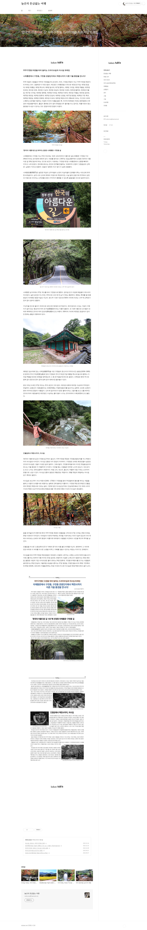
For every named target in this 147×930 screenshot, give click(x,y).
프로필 (105, 105)
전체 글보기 (107, 70)
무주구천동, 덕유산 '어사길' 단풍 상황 (36, 848)
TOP (124, 926)
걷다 (105, 93)
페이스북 (105, 151)
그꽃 (105, 96)
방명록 (50, 11)
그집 (105, 99)
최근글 (105, 125)
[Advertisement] (57, 809)
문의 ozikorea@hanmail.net (111, 119)
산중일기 (106, 89)
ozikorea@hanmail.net (31, 896)
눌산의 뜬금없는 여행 (33, 3)
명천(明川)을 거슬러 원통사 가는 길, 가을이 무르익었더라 (42, 845)
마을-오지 (106, 77)
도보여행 (106, 102)
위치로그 (39, 11)
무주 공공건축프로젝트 (110, 83)
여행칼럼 (106, 86)
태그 (29, 11)
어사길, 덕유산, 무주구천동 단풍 (35, 843)
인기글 (111, 125)
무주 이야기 (28, 840)
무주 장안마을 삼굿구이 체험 (34, 850)
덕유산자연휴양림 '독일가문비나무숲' (36, 853)
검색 (119, 3)
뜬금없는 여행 (107, 73)
